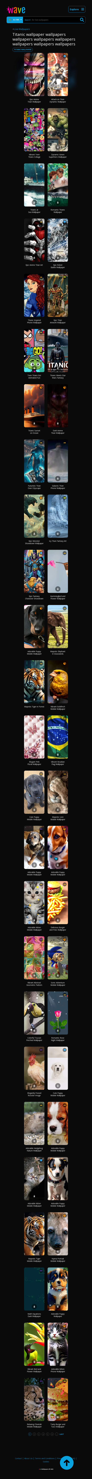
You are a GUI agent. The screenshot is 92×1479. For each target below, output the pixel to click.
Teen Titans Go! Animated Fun (34, 376)
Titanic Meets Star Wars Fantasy (58, 376)
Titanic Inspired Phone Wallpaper (34, 321)
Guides (46, 1461)
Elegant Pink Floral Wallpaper (34, 763)
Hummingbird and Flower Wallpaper (57, 597)
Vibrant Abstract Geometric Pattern (34, 983)
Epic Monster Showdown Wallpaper (34, 542)
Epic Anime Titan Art (34, 265)
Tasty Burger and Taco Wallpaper (57, 1425)
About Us (28, 1458)
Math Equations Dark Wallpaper (34, 1315)
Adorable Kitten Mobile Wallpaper (34, 928)
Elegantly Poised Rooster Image (34, 1094)
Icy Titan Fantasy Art (58, 541)
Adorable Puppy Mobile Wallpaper (34, 652)
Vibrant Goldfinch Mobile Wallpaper (57, 707)
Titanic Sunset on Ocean (34, 431)
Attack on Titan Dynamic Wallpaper (58, 100)
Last (62, 1434)
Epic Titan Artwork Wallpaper (58, 321)
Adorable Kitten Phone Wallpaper (58, 1370)
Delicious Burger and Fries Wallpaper (57, 928)
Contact (18, 1458)
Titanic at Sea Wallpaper (34, 210)
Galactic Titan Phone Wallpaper (58, 487)
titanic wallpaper (22, 49)
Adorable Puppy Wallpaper (58, 1315)
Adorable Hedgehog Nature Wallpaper (34, 1149)
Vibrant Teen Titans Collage (34, 155)
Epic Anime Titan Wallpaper (34, 100)
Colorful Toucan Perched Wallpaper (34, 1039)
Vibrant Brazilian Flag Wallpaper (58, 763)
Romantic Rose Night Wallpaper (58, 1039)
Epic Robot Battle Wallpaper (58, 266)
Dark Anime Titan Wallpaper (57, 431)
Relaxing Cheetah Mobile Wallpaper (34, 1425)
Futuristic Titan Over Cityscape (34, 487)
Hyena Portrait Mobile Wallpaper (57, 1259)
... (56, 1434)
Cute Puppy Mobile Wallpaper (34, 818)
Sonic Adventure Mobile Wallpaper (57, 983)
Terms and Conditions (45, 1458)
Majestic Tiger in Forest (34, 706)
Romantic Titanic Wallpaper (58, 210)
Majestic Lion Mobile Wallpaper (57, 818)
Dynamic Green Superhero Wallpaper (58, 155)
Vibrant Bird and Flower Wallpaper (34, 1370)
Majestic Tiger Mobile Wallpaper (34, 1259)
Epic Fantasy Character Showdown (34, 597)
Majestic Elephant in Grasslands (57, 652)
